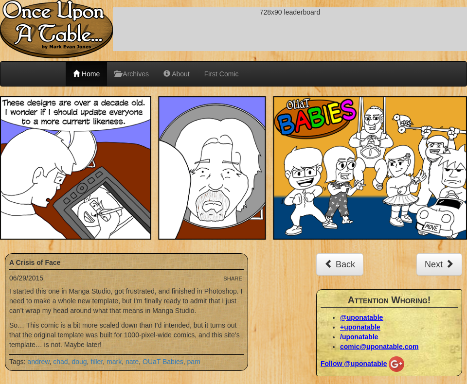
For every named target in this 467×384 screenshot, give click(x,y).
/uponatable (359, 337)
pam (193, 362)
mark (114, 362)
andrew (38, 362)
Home (86, 74)
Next (439, 264)
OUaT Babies (163, 362)
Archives (131, 74)
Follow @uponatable (354, 363)
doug (79, 362)
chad (60, 362)
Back (339, 264)
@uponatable (361, 317)
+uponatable (360, 327)
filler (96, 362)
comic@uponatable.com (379, 346)
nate (132, 362)
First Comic (221, 74)
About (176, 74)
